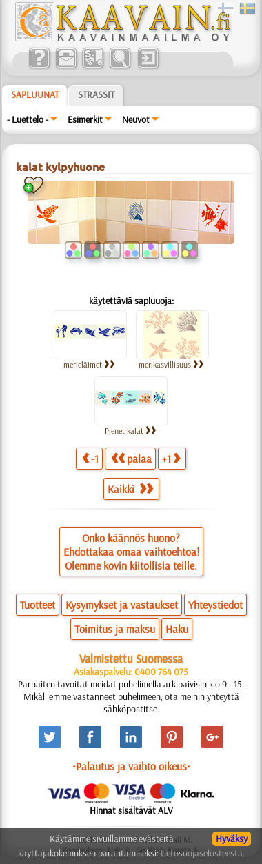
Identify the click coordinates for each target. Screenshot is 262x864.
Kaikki (130, 489)
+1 (171, 458)
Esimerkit (85, 119)
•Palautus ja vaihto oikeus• (131, 766)
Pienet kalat (131, 430)
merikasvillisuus (171, 364)
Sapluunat (35, 94)
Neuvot (136, 119)
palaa (131, 458)
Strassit (96, 94)
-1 (90, 458)
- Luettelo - (27, 119)
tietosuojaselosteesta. (203, 853)
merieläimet (89, 364)
